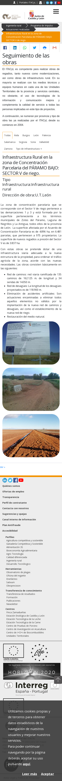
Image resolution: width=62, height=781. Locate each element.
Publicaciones (13, 600)
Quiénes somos (11, 485)
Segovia (23, 142)
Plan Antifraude (11, 525)
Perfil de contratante (14, 502)
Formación (11, 597)
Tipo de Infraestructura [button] (29, 148)
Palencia (46, 135)
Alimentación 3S (14, 547)
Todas (7, 135)
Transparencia (10, 497)
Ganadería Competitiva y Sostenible (24, 543)
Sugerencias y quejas (14, 513)
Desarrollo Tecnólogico (18, 563)
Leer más (29, 774)
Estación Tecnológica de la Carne (23, 622)
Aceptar (47, 774)
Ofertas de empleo (13, 491)
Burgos (26, 135)
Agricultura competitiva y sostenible (24, 540)
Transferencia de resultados (20, 593)
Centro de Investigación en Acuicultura (26, 629)
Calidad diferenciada (16, 557)
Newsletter (12, 604)
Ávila (16, 135)
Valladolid (44, 142)
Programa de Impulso (42, 25)
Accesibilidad (9, 530)
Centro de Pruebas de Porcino (21, 625)
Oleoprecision (13, 585)
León (36, 135)
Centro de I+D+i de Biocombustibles (25, 632)
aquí (26, 764)
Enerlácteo (11, 578)
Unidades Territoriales (17, 635)
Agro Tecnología (14, 553)
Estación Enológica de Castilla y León (25, 615)
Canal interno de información (19, 519)
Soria (33, 142)
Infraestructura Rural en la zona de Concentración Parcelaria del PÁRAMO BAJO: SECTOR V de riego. (29, 37)
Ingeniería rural (13, 25)
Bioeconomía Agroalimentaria (21, 550)
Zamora (8, 148)
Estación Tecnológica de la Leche (23, 619)
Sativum (10, 582)
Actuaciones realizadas (18, 29)
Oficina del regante (16, 575)
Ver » (2, 467)
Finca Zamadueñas (16, 612)
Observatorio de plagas (18, 572)
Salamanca (9, 142)
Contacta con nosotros (15, 508)
